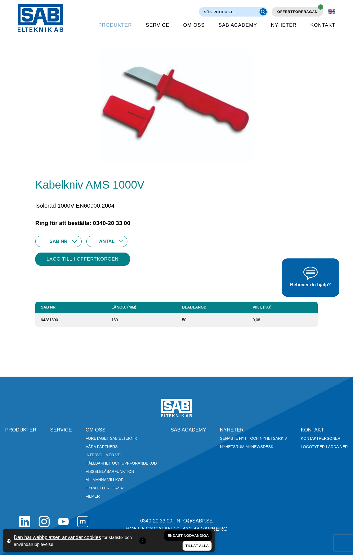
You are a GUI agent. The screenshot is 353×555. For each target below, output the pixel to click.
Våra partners (102, 446)
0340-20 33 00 (156, 521)
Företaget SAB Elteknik (111, 438)
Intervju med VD (103, 455)
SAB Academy (237, 25)
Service (158, 25)
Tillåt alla (197, 546)
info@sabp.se (194, 521)
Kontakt (322, 25)
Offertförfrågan (300, 10)
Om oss (194, 25)
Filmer (93, 496)
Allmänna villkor (105, 480)
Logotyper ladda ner (324, 446)
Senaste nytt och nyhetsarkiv (253, 438)
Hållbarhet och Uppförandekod (121, 463)
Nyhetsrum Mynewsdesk (247, 446)
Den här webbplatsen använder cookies (57, 537)
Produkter (115, 25)
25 (106, 241)
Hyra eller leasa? (105, 488)
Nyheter (283, 25)
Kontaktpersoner (321, 438)
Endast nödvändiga (188, 535)
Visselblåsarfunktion (110, 471)
